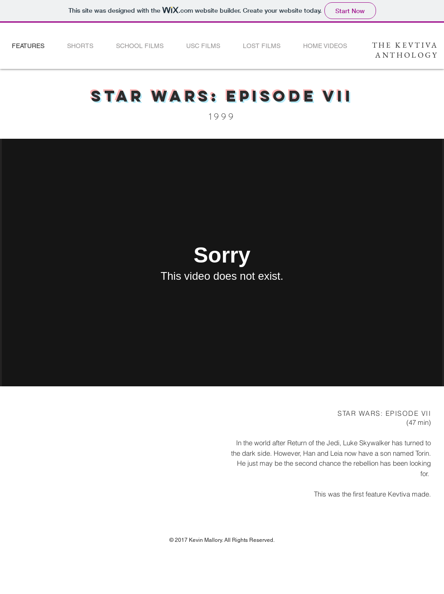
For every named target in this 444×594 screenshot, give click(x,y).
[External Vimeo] (222, 262)
